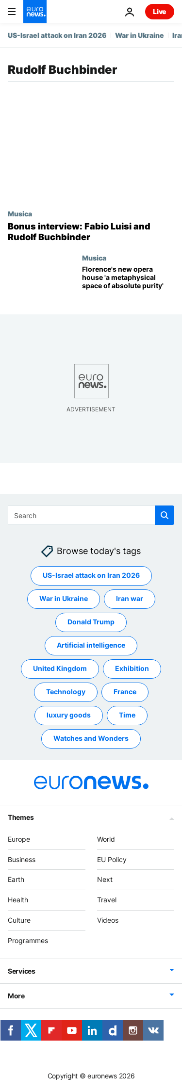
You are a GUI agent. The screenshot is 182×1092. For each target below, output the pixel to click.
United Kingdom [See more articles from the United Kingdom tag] (60, 669)
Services (21, 971)
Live (159, 11)
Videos (107, 920)
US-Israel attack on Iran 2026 (57, 35)
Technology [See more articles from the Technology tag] (65, 692)
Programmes (28, 940)
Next (105, 880)
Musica (20, 213)
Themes (20, 817)
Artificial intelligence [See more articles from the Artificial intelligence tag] (91, 645)
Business (21, 859)
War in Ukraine (139, 35)
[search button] (164, 515)
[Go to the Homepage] (35, 11)
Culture (19, 920)
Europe (19, 839)
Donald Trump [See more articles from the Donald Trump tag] (91, 622)
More (16, 996)
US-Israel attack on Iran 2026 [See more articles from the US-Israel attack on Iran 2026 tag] (91, 575)
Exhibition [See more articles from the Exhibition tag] (132, 669)
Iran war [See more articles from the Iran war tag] (129, 599)
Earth (16, 880)
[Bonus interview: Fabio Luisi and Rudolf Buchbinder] (91, 231)
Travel (106, 900)
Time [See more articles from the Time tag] (127, 715)
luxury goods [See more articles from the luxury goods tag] (69, 715)
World (106, 839)
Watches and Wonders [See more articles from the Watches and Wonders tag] (91, 738)
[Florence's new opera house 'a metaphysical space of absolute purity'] (128, 282)
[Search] (91, 515)
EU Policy (112, 859)
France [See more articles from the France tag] (125, 692)
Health (18, 900)
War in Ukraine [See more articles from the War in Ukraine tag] (63, 599)
